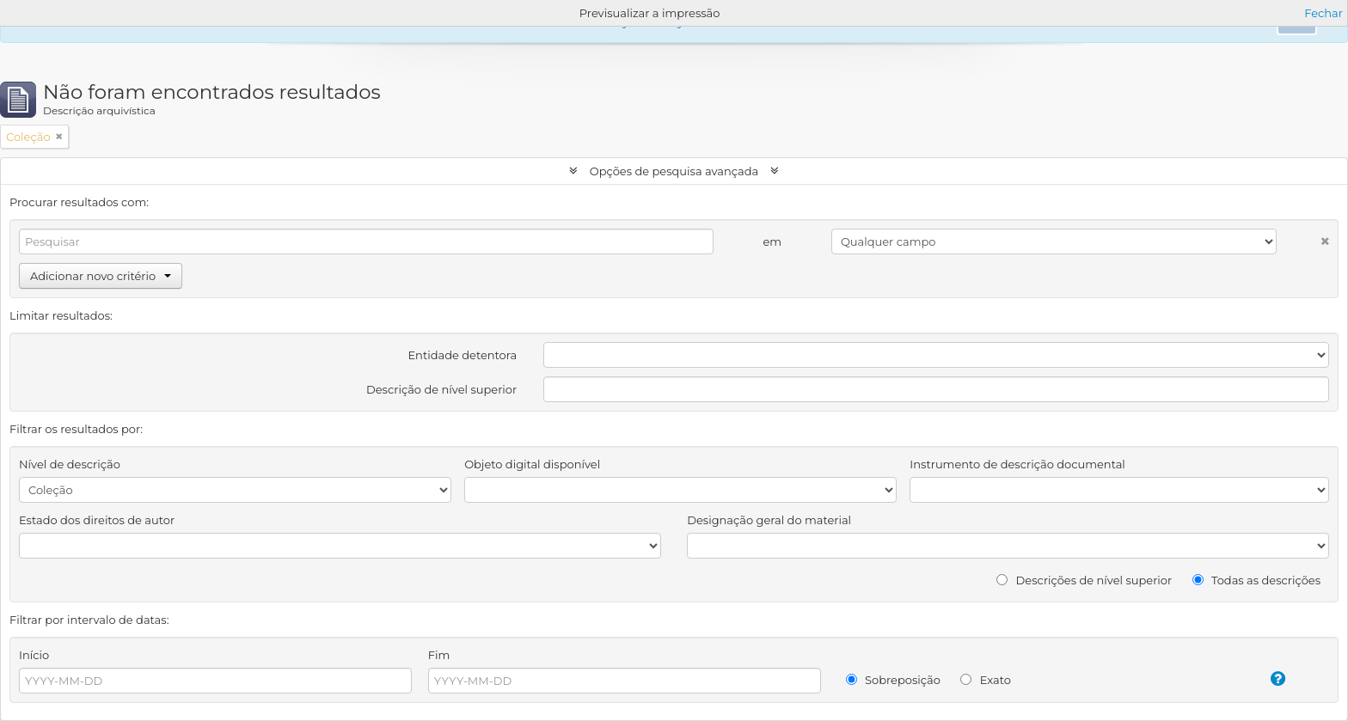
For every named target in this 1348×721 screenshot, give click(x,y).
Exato (985, 680)
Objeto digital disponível (532, 464)
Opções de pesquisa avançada (673, 171)
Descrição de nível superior (441, 389)
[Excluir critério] (1303, 238)
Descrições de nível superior (1084, 580)
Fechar (1323, 13)
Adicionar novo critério (100, 276)
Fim (439, 655)
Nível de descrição (69, 464)
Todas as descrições (1256, 580)
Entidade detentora (462, 355)
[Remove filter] (59, 136)
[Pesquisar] (366, 241)
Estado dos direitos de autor (97, 520)
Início (34, 655)
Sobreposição (893, 680)
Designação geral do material (769, 520)
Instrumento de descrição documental (1017, 464)
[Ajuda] (1259, 678)
